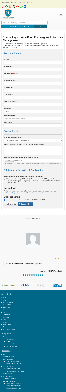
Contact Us (6, 322)
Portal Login (29, 2)
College (5, 337)
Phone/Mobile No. (10, 80)
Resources (19, 26)
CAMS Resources (8, 374)
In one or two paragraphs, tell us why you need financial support (24, 144)
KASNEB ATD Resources (13, 383)
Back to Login (10, 204)
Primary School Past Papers (14, 363)
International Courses (12, 344)
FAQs (4, 319)
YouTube (34, 181)
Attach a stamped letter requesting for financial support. (21, 157)
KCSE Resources (8, 366)
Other (13, 182)
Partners (5, 312)
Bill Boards (24, 179)
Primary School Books (12, 361)
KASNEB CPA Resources (13, 385)
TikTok (42, 181)
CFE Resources (7, 376)
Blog (4, 354)
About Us (5, 300)
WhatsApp (49, 181)
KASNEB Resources (9, 381)
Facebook (8, 181)
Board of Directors (8, 302)
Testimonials (6, 310)
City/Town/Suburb (10, 115)
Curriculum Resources (9, 378)
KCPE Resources (8, 359)
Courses (10, 26)
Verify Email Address (11, 101)
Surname (7, 59)
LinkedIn (51, 179)
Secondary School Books (13, 368)
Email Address (9, 94)
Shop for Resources (8, 356)
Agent (7, 182)
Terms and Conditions (9, 327)
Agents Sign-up (5, 2)
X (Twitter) (26, 181)
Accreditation (6, 307)
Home (4, 297)
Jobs (26, 26)
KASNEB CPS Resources (13, 388)
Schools (8, 341)
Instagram (17, 181)
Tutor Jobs (13, 2)
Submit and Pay (25, 204)
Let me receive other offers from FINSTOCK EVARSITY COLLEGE (24, 200)
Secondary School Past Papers (15, 371)
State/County (8, 122)
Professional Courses (12, 346)
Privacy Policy (7, 324)
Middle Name (11, 73)
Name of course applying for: (13, 137)
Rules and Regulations (9, 329)
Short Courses (10, 339)
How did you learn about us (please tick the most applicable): (23, 176)
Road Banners (34, 179)
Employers (6, 317)
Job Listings (6, 314)
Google (57, 181)
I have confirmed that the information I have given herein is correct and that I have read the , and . (31, 192)
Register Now (21, 2)
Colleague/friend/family (11, 179)
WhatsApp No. (9, 87)
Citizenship (8, 108)
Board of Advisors (8, 305)
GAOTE (43, 179)
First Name (8, 66)
